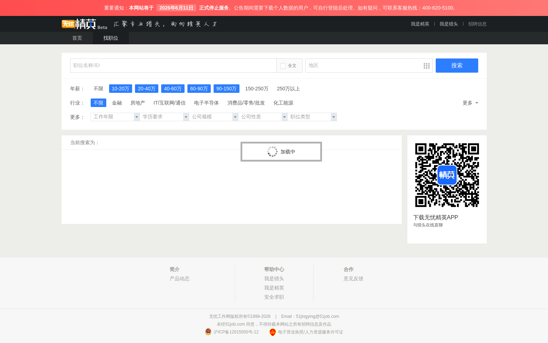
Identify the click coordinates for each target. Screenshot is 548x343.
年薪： (77, 88)
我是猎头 (449, 24)
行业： (77, 103)
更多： (77, 117)
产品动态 (180, 278)
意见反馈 (353, 278)
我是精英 (420, 24)
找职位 (110, 38)
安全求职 (274, 297)
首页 (77, 38)
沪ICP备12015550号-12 (236, 332)
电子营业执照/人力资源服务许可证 (310, 332)
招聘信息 (477, 24)
